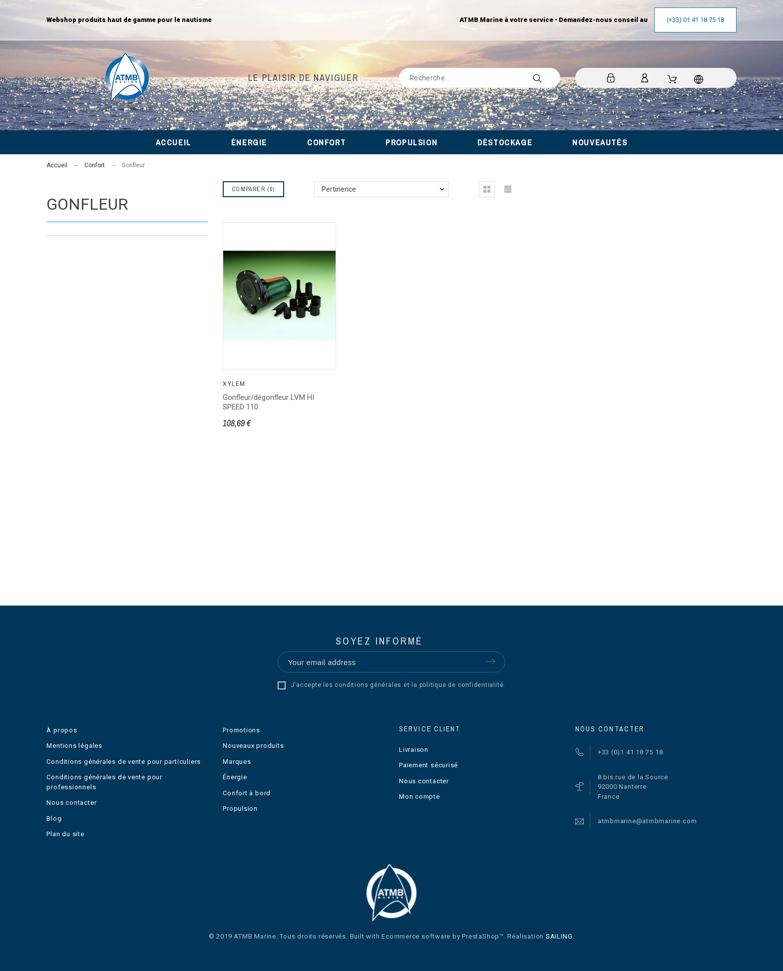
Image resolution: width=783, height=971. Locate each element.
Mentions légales (74, 745)
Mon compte (419, 796)
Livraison (413, 749)
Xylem (234, 383)
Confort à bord (247, 793)
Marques (237, 761)
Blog (53, 818)
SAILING (559, 936)
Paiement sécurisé (428, 765)
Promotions (241, 730)
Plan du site (65, 834)
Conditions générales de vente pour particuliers (123, 761)
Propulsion (240, 808)
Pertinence (339, 189)
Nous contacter (71, 802)
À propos (61, 730)
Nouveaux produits (253, 745)
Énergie (235, 777)
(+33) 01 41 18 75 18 (695, 19)
